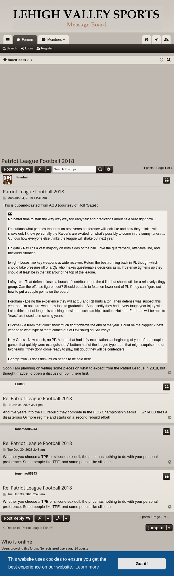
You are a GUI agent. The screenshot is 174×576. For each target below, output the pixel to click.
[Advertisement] (87, 107)
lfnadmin (23, 177)
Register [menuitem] (168, 41)
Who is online (16, 541)
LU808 (19, 384)
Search (12, 48)
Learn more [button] (87, 567)
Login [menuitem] (158, 41)
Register (47, 48)
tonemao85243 (26, 429)
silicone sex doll (67, 456)
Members (54, 40)
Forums (28, 40)
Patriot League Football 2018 (37, 161)
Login (29, 48)
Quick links (9, 41)
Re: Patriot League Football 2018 (37, 398)
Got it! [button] (142, 563)
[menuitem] (146, 39)
